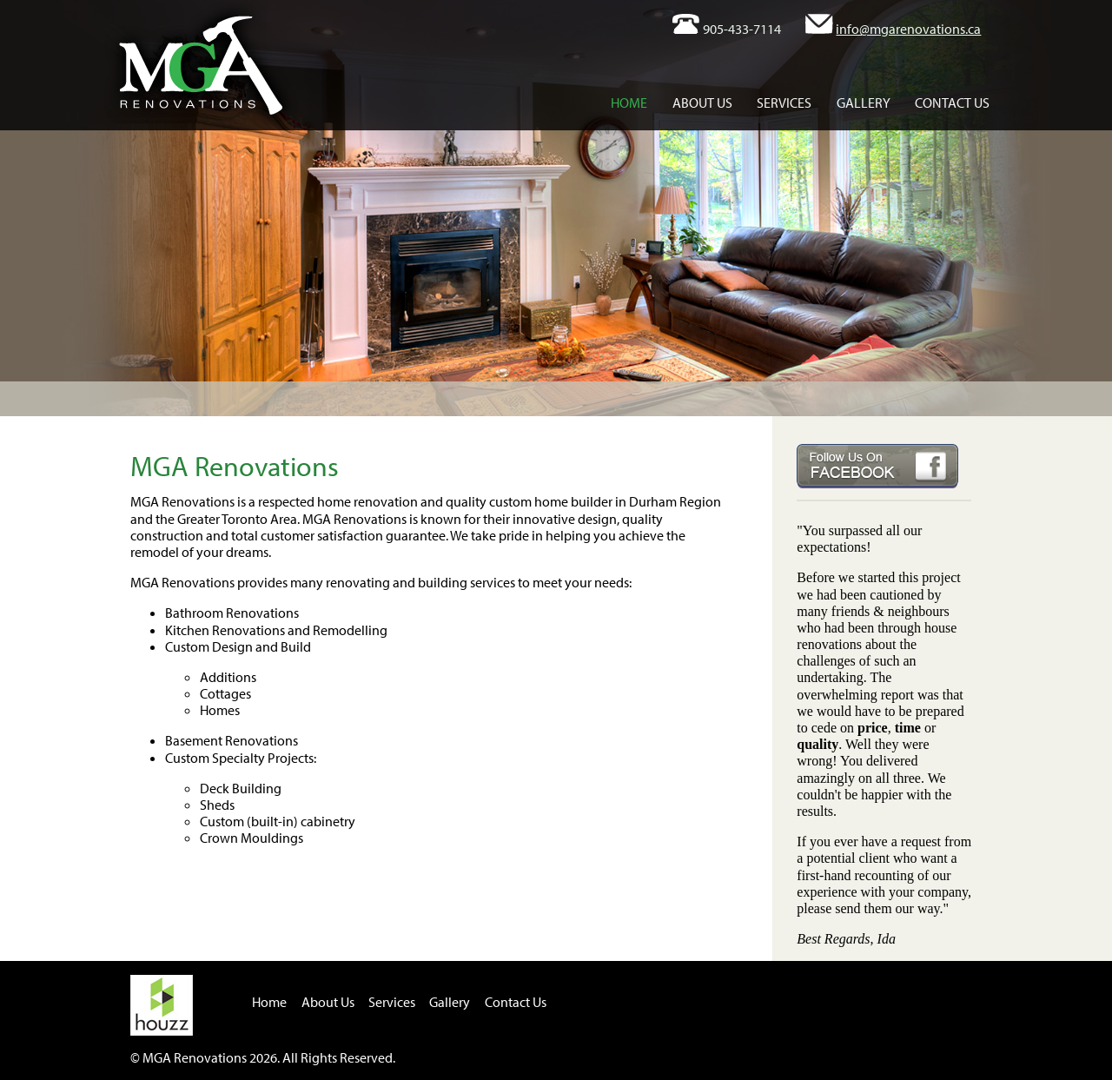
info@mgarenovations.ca (908, 28)
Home (629, 102)
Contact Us (952, 102)
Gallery (863, 102)
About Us (702, 102)
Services (784, 102)
